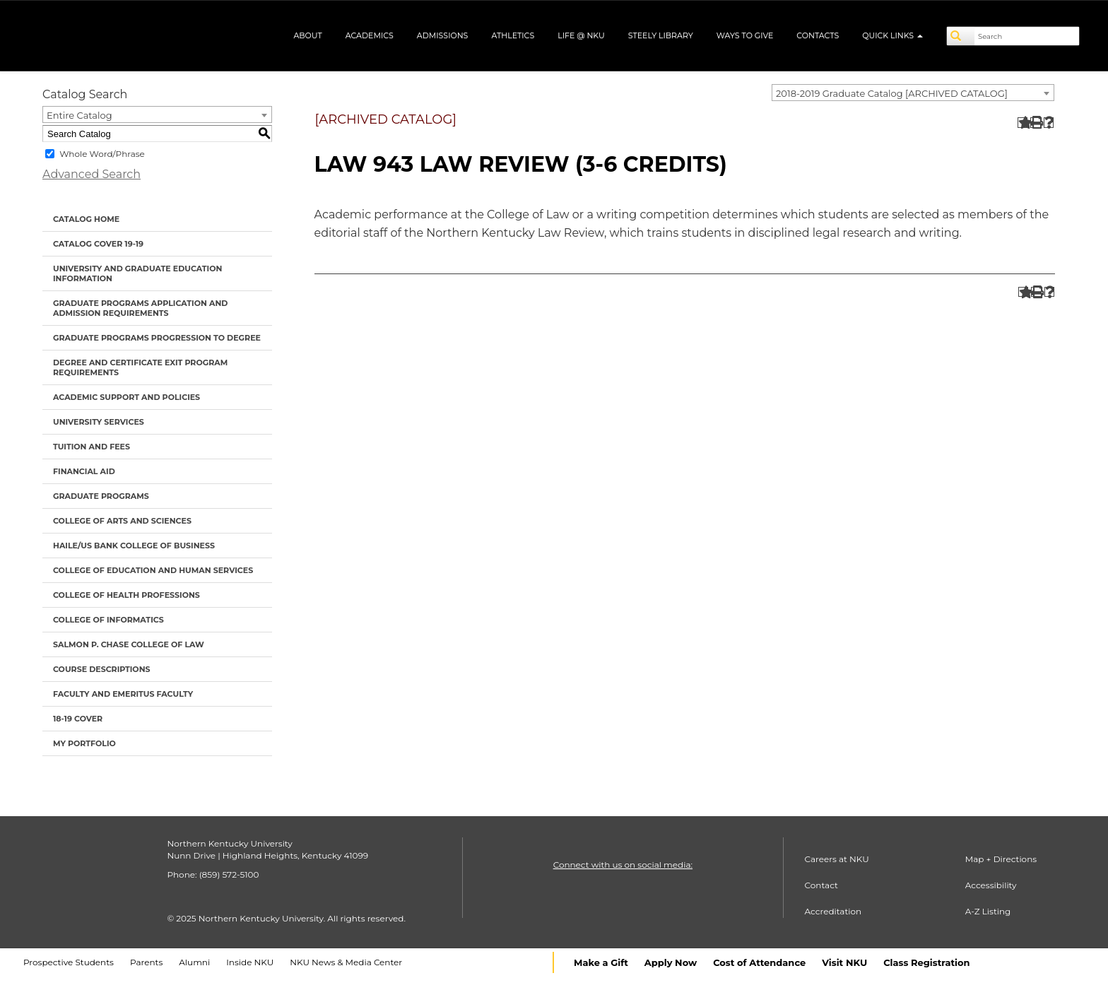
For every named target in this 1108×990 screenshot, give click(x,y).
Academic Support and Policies (126, 397)
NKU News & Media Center (346, 962)
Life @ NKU (581, 35)
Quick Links (892, 35)
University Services (98, 422)
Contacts (817, 35)
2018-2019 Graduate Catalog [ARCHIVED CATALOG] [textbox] (892, 93)
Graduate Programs (101, 496)
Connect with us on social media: (622, 864)
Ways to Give (745, 35)
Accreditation (833, 911)
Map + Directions (1001, 859)
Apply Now (670, 962)
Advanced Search (91, 174)
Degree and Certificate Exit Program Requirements (140, 367)
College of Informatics (108, 620)
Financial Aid (84, 471)
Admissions (442, 35)
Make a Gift (601, 962)
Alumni (194, 962)
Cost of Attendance (759, 962)
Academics (370, 35)
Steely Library (660, 35)
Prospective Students (68, 962)
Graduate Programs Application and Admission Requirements (140, 308)
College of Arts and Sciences (122, 521)
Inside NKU (249, 962)
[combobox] (913, 92)
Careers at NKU (837, 859)
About (307, 35)
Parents (146, 962)
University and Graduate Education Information (137, 273)
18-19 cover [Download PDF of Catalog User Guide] (77, 719)
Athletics (512, 35)
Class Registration (926, 962)
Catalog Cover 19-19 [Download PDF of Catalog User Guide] (98, 244)
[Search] (961, 36)
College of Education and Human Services (153, 570)
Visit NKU (844, 962)
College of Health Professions (126, 595)
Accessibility (991, 885)
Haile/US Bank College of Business (134, 545)
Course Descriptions (102, 669)
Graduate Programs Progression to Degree (157, 338)
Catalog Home (86, 219)
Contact (821, 885)
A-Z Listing (988, 911)
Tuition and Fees (91, 447)
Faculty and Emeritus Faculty (123, 694)
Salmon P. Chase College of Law (128, 644)
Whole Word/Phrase (102, 153)
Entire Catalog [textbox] (79, 115)
